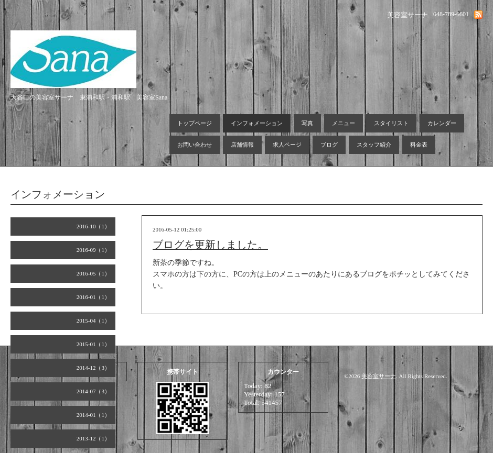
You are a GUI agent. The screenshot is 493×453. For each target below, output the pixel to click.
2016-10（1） (93, 226)
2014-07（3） (93, 391)
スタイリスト (391, 123)
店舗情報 (242, 144)
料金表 (418, 144)
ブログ (329, 144)
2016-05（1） (93, 273)
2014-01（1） (93, 415)
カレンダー (441, 123)
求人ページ (287, 144)
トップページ (194, 123)
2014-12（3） (93, 367)
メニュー (343, 123)
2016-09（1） (93, 250)
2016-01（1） (93, 297)
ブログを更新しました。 (210, 244)
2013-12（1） (93, 438)
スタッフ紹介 (374, 144)
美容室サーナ (378, 376)
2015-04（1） (93, 320)
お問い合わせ (194, 144)
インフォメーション (257, 123)
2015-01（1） (93, 344)
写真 (307, 123)
